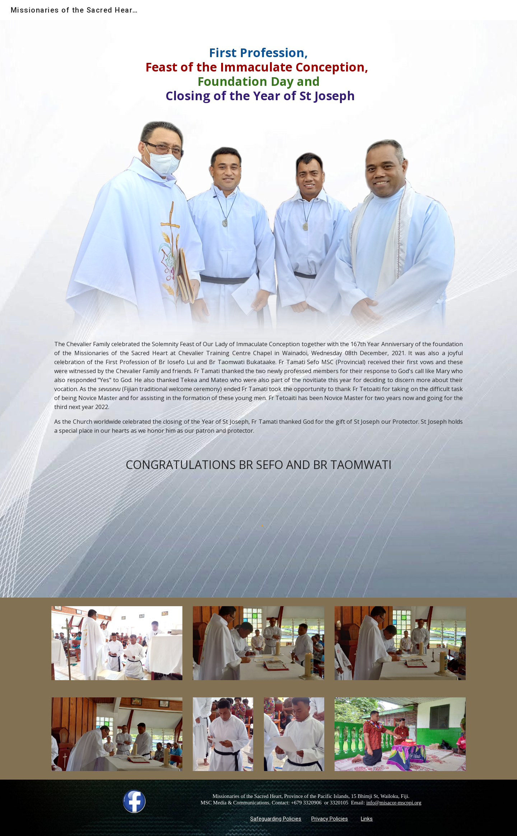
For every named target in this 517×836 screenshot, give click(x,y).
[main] (258, 74)
